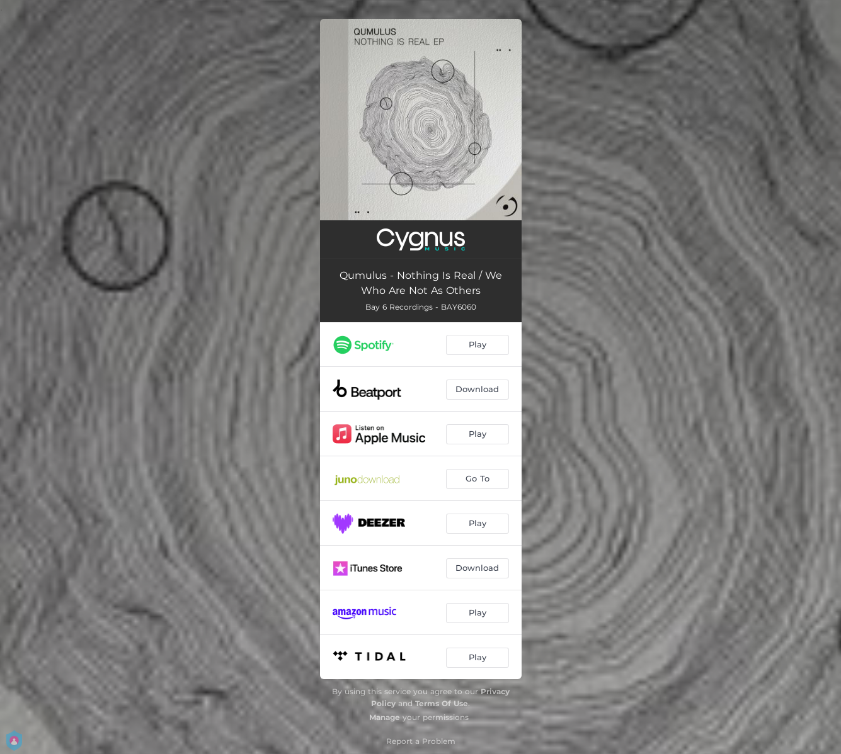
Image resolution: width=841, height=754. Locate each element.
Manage (384, 717)
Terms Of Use (441, 703)
